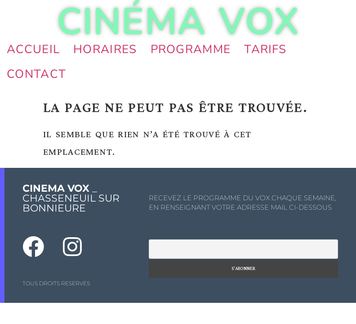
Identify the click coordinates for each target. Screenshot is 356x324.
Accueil (33, 49)
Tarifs (265, 49)
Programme (191, 49)
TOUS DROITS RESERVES (56, 283)
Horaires (105, 49)
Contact (36, 74)
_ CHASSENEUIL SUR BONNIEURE (71, 198)
